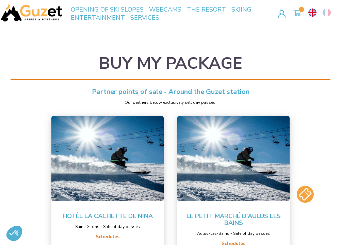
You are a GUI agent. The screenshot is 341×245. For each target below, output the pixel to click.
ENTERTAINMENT (98, 18)
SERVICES (144, 18)
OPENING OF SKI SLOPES (107, 9)
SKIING (241, 9)
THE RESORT (206, 9)
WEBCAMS (165, 9)
